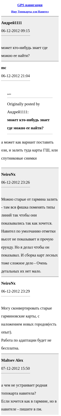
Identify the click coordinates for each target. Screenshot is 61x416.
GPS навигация (30, 5)
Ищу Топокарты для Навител (30, 11)
